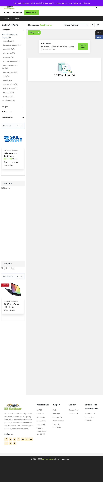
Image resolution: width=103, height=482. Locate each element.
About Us (40, 413)
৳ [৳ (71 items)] (13, 268)
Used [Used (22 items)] (9, 188)
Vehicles (8, 101)
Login (7, 12)
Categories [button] (6, 30)
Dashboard (73, 413)
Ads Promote (90, 413)
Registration (73, 410)
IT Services (14, 151)
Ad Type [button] (5, 107)
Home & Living (10, 72)
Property (8, 92)
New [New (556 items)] (4, 188)
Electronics (9, 53)
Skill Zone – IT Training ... (10, 155)
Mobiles (7, 80)
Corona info (41, 424)
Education (9, 49)
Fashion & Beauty (11, 61)
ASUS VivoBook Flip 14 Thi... (11, 305)
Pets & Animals (10, 88)
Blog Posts (41, 417)
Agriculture (8, 41)
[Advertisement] (13, 227)
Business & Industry (12, 45)
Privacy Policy (58, 421)
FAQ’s (55, 410)
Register (17, 12)
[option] (13, 149)
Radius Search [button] (7, 117)
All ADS (17, 18)
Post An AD (31, 12)
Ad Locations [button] (7, 112)
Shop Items (41, 421)
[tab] (13, 29)
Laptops (15, 301)
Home (7, 18)
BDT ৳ (98, 37)
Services (8, 96)
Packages (56, 413)
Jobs (6, 76)
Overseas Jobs (10, 84)
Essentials (8, 57)
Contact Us (57, 417)
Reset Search (46, 25)
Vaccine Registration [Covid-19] (41, 431)
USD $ (99, 33)
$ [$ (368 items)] (6, 268)
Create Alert (83, 46)
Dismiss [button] (87, 3)
